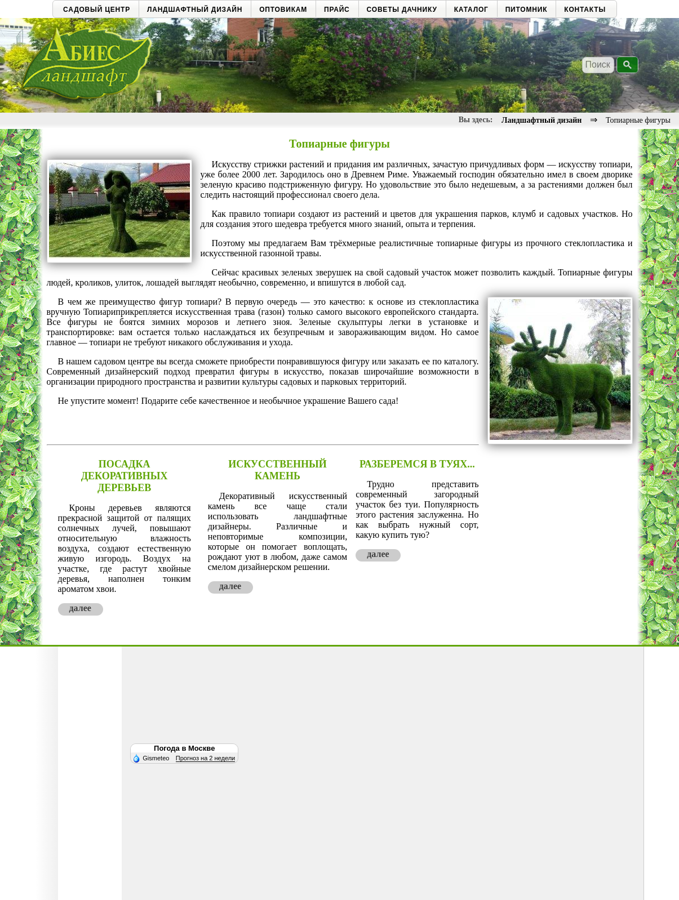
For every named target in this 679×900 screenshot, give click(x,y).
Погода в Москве (184, 748)
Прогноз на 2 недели (205, 758)
